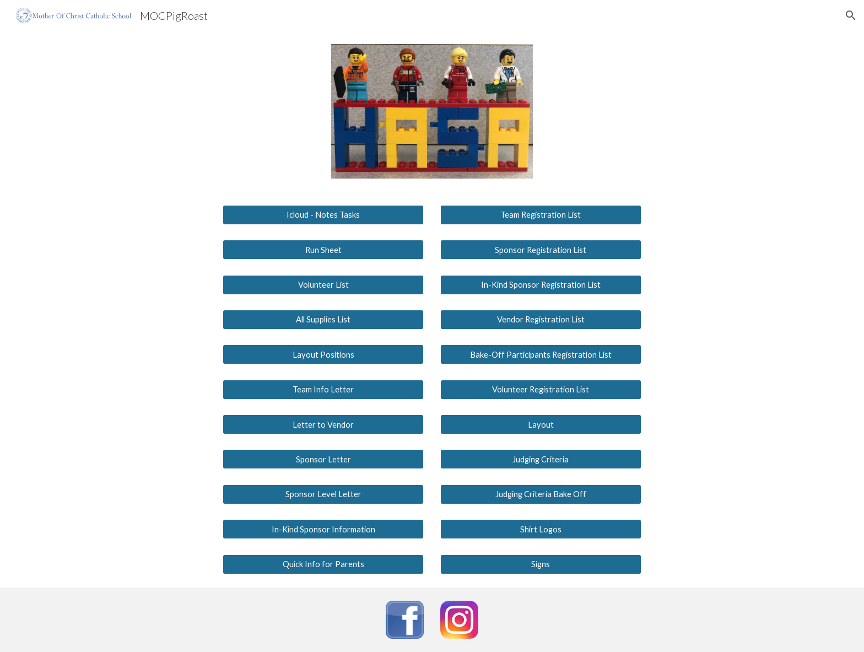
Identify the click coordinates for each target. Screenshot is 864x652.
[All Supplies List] (323, 319)
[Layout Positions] (323, 354)
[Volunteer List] (323, 284)
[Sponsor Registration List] (541, 249)
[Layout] (541, 424)
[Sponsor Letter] (323, 459)
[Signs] (541, 563)
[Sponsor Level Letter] (323, 494)
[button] (851, 15)
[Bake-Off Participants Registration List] (541, 354)
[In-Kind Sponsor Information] (323, 529)
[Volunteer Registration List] (541, 389)
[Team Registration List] (541, 215)
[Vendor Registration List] (541, 319)
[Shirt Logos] (541, 529)
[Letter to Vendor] (323, 424)
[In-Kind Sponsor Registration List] (541, 284)
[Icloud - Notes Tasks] (323, 215)
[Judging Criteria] (541, 459)
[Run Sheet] (323, 249)
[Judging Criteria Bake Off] (541, 494)
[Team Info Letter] (323, 389)
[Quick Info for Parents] (323, 563)
